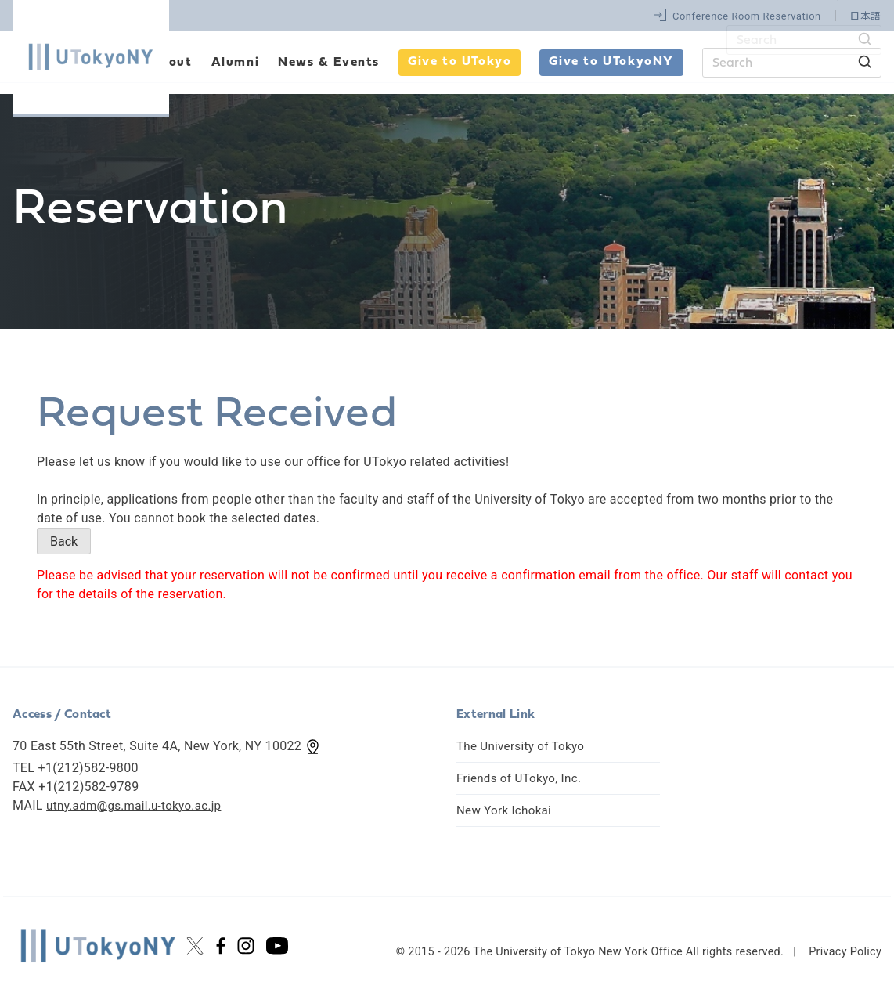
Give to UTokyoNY (611, 62)
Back (64, 541)
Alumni (235, 62)
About (171, 62)
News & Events (329, 62)
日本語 (865, 16)
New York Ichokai (506, 810)
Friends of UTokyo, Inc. (522, 778)
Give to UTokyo (459, 62)
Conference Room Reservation (746, 16)
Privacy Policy (845, 951)
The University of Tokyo (524, 745)
